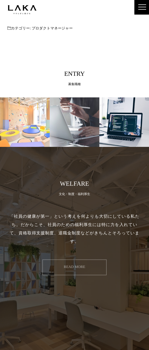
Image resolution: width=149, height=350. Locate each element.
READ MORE (74, 266)
